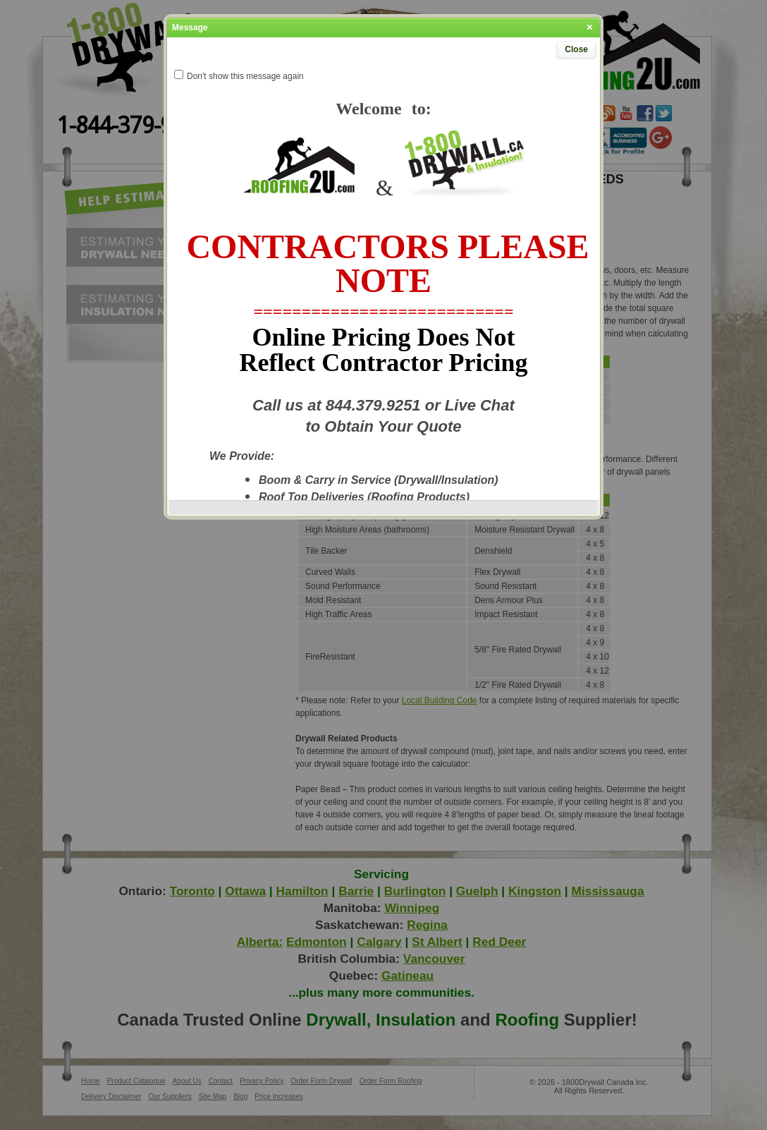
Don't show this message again (245, 76)
